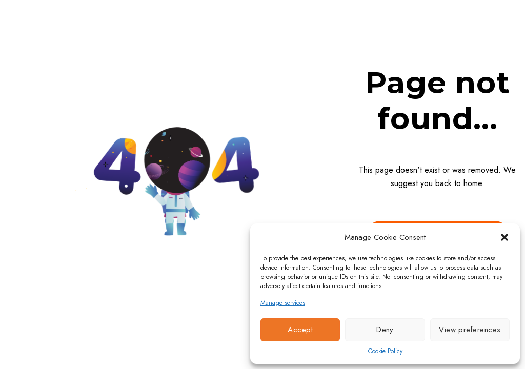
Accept (300, 329)
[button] (504, 237)
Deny (385, 329)
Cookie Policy (385, 351)
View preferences (469, 329)
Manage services (282, 303)
